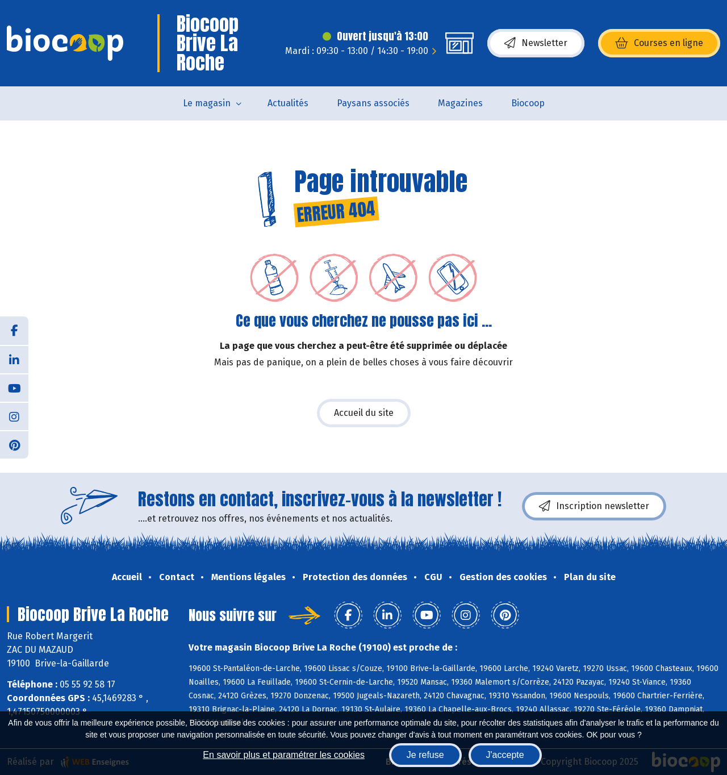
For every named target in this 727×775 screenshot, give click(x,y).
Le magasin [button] (207, 103)
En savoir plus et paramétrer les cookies (284, 755)
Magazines (460, 103)
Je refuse (425, 755)
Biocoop (528, 103)
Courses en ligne (659, 43)
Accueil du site (364, 412)
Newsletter (535, 43)
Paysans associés (373, 103)
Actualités (288, 103)
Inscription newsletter (594, 506)
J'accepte (505, 755)
